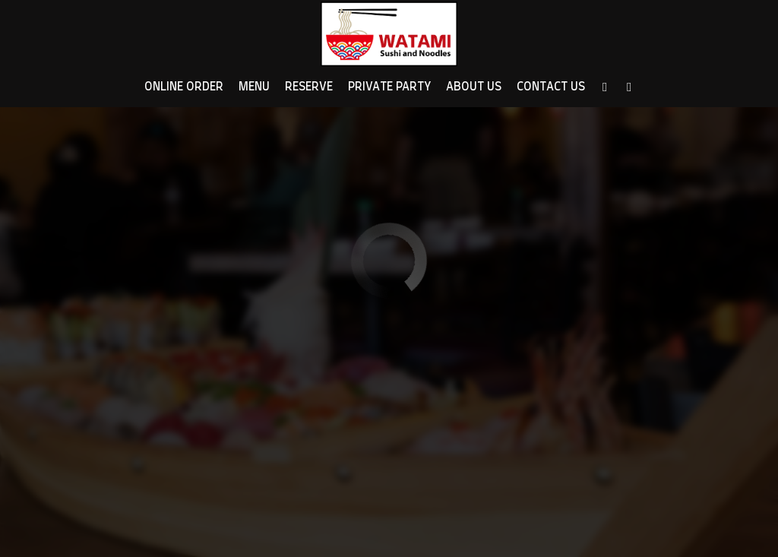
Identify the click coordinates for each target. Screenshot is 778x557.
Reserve (309, 87)
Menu (254, 87)
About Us (473, 87)
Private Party (389, 87)
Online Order (183, 87)
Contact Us (551, 87)
